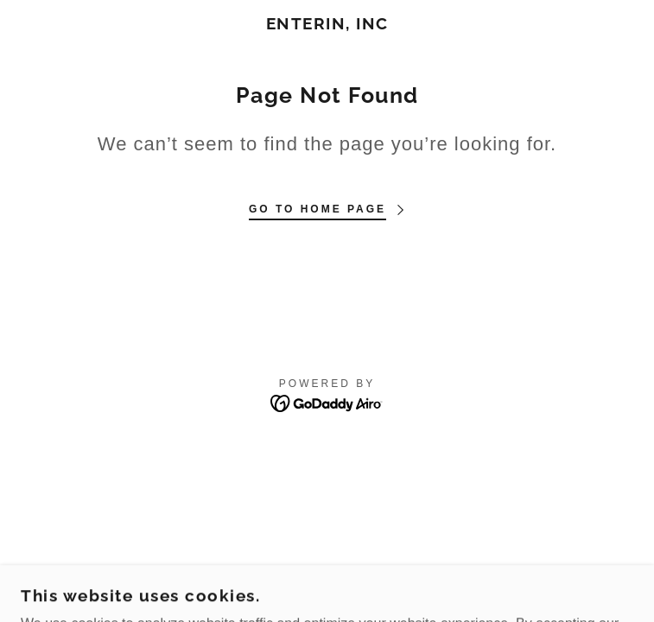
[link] (326, 24)
